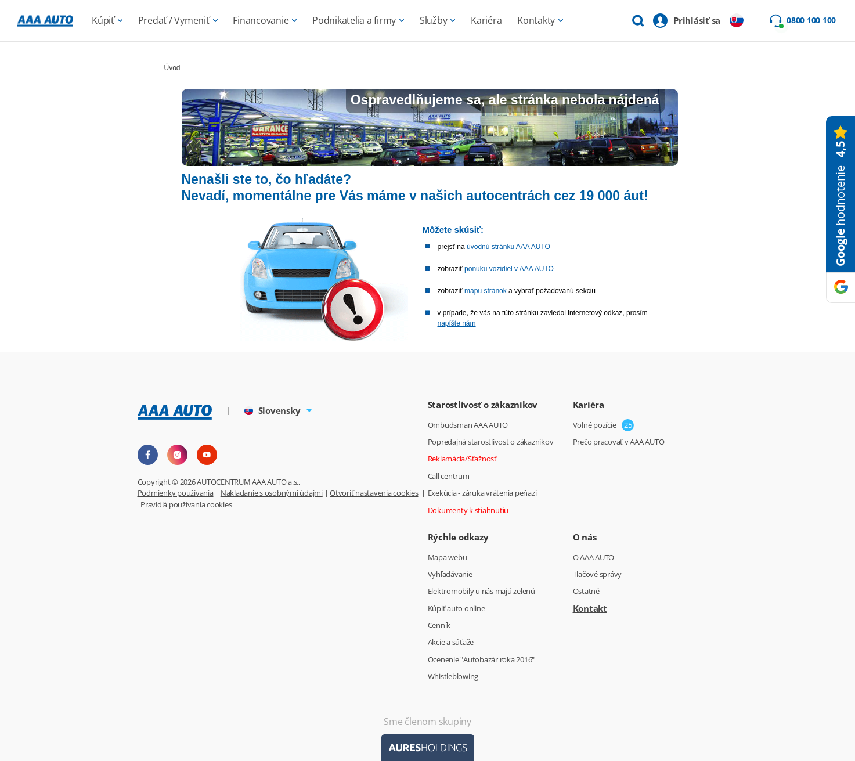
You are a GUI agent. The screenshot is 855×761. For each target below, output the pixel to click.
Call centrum (449, 476)
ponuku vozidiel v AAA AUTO (509, 269)
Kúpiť (103, 20)
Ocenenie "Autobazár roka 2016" (481, 659)
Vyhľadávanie (450, 574)
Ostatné (586, 591)
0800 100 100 (811, 20)
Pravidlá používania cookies (186, 504)
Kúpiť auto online (456, 608)
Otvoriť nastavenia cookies (374, 493)
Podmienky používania (176, 493)
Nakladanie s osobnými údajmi (272, 493)
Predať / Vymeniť (174, 20)
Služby (434, 20)
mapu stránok (485, 291)
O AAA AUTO (594, 557)
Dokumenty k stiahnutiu (468, 510)
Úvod (172, 68)
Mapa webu (447, 557)
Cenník (439, 625)
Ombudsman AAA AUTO (468, 425)
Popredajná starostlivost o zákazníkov (491, 442)
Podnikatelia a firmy (354, 20)
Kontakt (590, 608)
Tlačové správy (597, 574)
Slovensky (272, 410)
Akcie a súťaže (451, 642)
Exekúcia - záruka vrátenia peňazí (482, 493)
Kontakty (536, 20)
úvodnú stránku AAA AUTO (508, 247)
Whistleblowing (453, 676)
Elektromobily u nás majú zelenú (481, 591)
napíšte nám (457, 323)
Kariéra (486, 20)
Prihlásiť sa (696, 20)
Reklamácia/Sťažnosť (462, 458)
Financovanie (260, 20)
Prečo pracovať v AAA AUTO (619, 442)
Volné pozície (594, 425)
